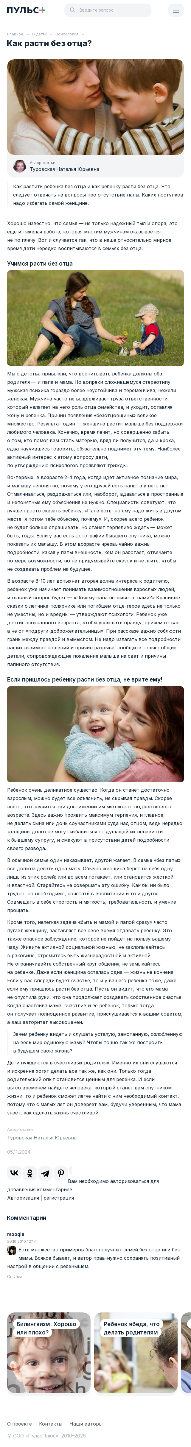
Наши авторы (86, 1424)
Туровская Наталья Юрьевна (64, 169)
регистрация (59, 1198)
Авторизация (23, 1198)
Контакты (50, 1424)
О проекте (19, 1424)
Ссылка (14, 1276)
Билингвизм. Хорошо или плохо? (46, 1328)
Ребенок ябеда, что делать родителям (132, 1328)
